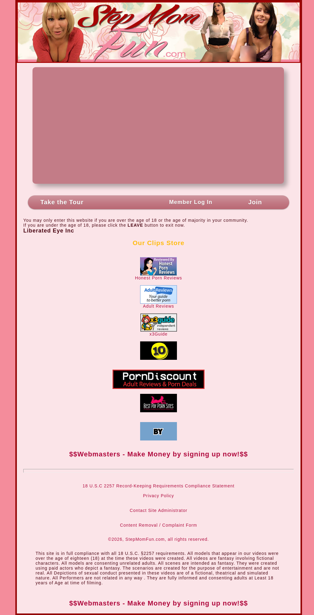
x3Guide (158, 332)
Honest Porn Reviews (158, 275)
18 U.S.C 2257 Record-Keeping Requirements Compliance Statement (158, 485)
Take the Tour (61, 202)
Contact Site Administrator (158, 510)
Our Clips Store (158, 242)
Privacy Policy (158, 495)
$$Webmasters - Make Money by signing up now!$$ (158, 454)
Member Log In (190, 202)
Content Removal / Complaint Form (158, 525)
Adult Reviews (158, 304)
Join (255, 202)
